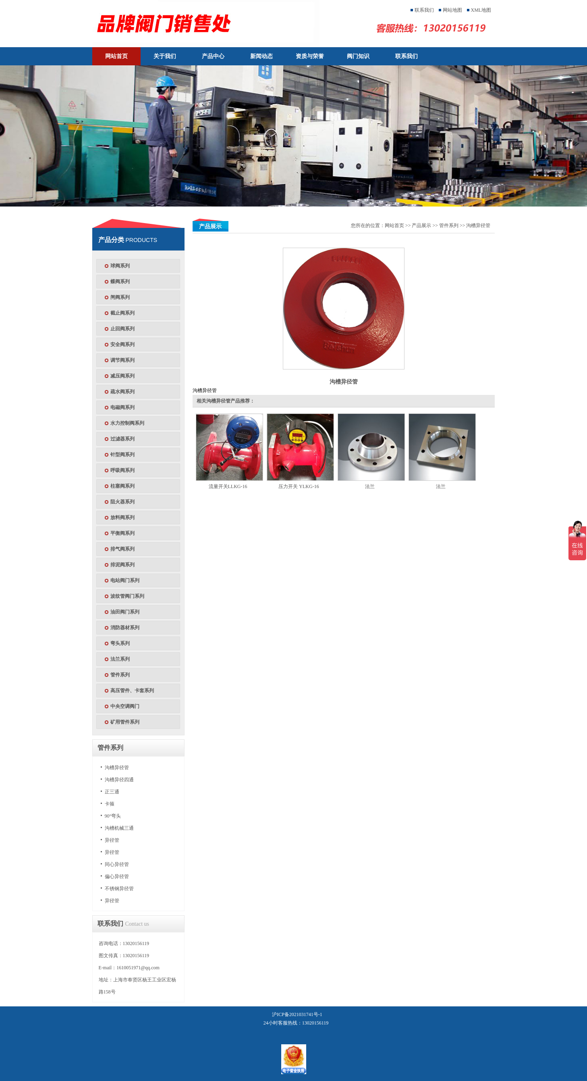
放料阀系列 (122, 517)
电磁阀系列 (122, 407)
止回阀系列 (122, 329)
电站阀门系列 (124, 580)
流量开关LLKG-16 (228, 486)
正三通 (112, 792)
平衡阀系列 (122, 533)
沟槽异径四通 (119, 780)
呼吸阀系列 (122, 470)
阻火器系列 (122, 502)
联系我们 (424, 10)
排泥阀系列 (122, 565)
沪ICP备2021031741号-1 (297, 1014)
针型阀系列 (122, 454)
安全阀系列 (122, 344)
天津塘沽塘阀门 (212, 23)
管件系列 (120, 675)
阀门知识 (358, 56)
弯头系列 (120, 643)
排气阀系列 (122, 549)
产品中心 (213, 56)
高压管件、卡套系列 (132, 690)
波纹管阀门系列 (127, 596)
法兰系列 (120, 659)
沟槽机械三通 (119, 828)
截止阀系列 (122, 313)
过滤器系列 (122, 439)
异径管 (112, 840)
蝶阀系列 (120, 281)
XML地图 (481, 10)
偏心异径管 (117, 876)
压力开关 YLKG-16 (298, 486)
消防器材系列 (124, 627)
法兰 (370, 486)
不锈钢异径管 (119, 888)
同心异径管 (117, 864)
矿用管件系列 (124, 722)
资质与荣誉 (310, 56)
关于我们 (164, 56)
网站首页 (116, 56)
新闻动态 (261, 56)
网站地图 (452, 10)
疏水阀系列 (122, 391)
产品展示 (421, 225)
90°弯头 (113, 816)
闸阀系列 (120, 297)
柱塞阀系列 (122, 486)
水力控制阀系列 (127, 423)
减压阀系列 (122, 376)
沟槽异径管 (117, 767)
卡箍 (109, 804)
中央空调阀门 (124, 706)
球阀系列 (120, 266)
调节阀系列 (122, 360)
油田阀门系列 (124, 612)
